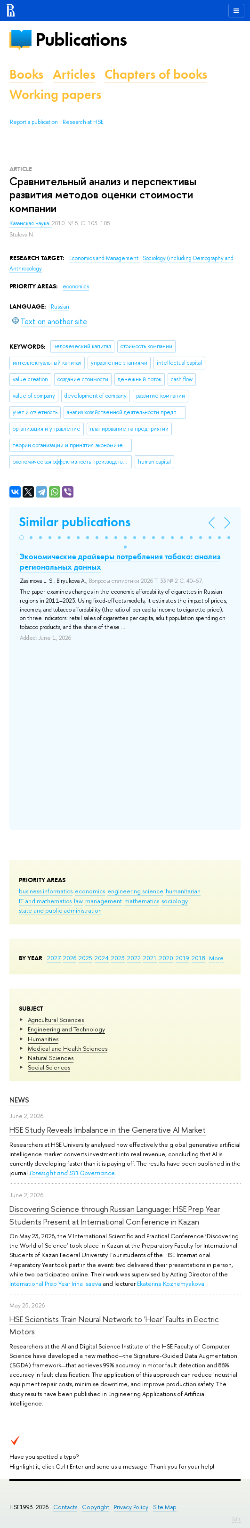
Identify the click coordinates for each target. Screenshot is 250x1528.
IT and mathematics (45, 901)
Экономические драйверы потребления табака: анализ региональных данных (120, 561)
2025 (85, 958)
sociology (174, 901)
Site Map (165, 1507)
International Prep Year (39, 1283)
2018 (198, 958)
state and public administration (60, 910)
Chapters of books (156, 74)
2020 (166, 958)
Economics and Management (104, 258)
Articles (74, 74)
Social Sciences (49, 1067)
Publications (81, 39)
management (103, 901)
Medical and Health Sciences (67, 1048)
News (19, 1100)
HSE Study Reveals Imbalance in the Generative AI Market (107, 1129)
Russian (60, 307)
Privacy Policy (131, 1507)
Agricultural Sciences (56, 1019)
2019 (182, 958)
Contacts (65, 1507)
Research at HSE (83, 122)
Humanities (43, 1039)
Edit (236, 1519)
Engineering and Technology (66, 1029)
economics (90, 891)
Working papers (55, 94)
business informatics (46, 891)
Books (26, 74)
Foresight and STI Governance (71, 1173)
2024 (102, 958)
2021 (150, 958)
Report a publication (34, 122)
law (78, 901)
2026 (69, 958)
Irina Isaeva (86, 1283)
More (216, 958)
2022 (134, 958)
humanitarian (183, 891)
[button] (21, 537)
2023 (118, 958)
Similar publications (74, 522)
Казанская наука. (30, 223)
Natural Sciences (50, 1058)
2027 (54, 958)
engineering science (135, 891)
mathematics (141, 901)
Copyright (95, 1507)
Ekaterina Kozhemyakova (170, 1283)
